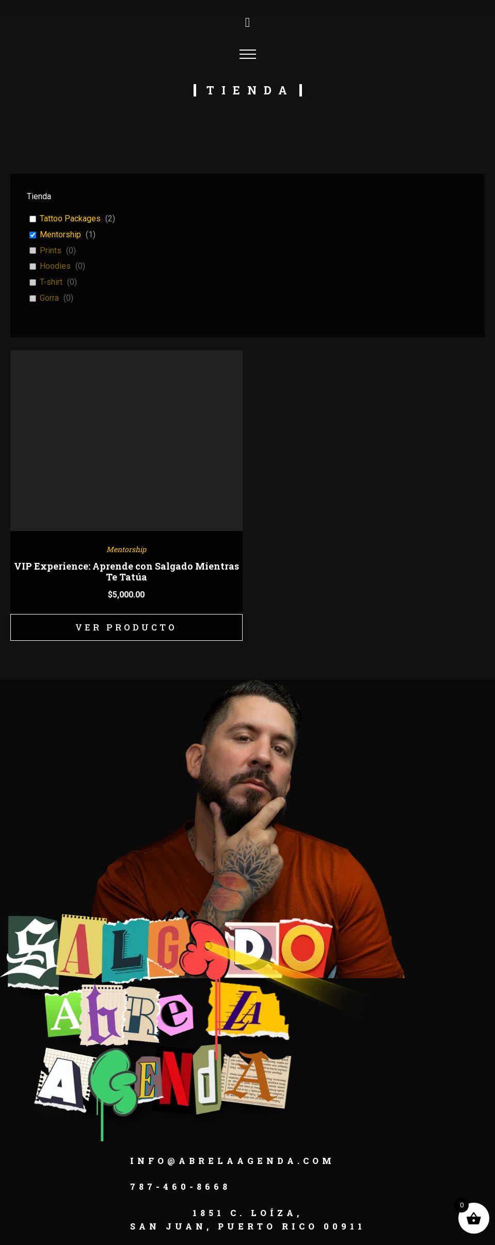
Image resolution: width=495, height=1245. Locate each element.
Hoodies (55, 266)
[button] (55, 1238)
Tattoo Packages (70, 218)
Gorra (49, 298)
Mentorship (60, 234)
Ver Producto (126, 628)
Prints (50, 250)
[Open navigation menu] (247, 54)
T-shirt (51, 282)
